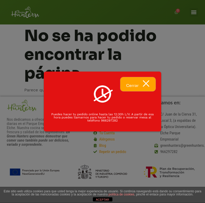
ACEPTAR (102, 199)
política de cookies (121, 194)
